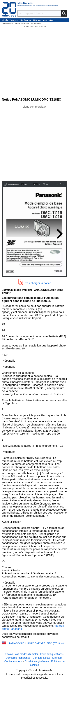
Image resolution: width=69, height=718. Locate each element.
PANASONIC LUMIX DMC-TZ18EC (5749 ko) (37, 643)
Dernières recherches (18, 657)
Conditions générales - (38, 661)
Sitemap (57, 657)
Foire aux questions (51, 654)
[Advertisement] (34, 142)
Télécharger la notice (38, 282)
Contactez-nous (13, 661)
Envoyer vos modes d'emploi (21, 654)
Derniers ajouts (41, 657)
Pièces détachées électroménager (43, 20)
